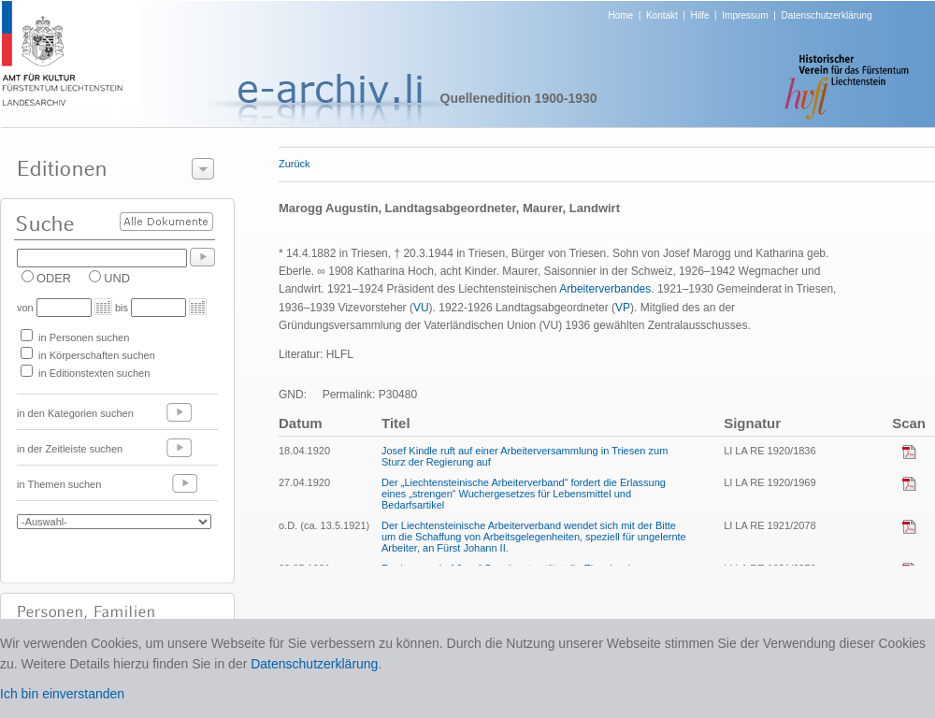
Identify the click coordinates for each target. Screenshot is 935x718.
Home (621, 15)
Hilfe (700, 15)
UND (117, 278)
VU (421, 307)
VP (622, 307)
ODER (53, 278)
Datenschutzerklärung (826, 15)
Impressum (745, 15)
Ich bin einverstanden (62, 693)
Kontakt (662, 15)
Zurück (294, 163)
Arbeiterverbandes (605, 288)
